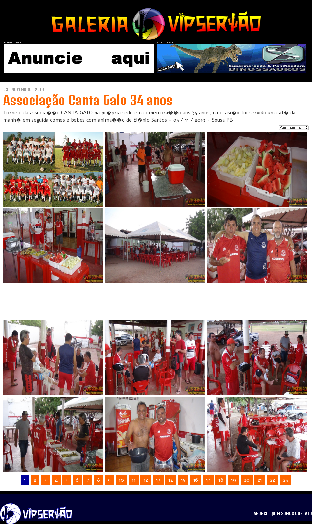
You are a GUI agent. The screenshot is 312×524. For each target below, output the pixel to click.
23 (285, 480)
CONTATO (303, 513)
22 (272, 480)
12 (146, 480)
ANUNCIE (261, 513)
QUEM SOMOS (282, 513)
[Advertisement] (148, 299)
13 (158, 480)
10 (121, 480)
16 (195, 480)
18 (220, 480)
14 (170, 480)
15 (183, 480)
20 (247, 480)
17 (208, 480)
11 (134, 480)
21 (260, 480)
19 (233, 480)
